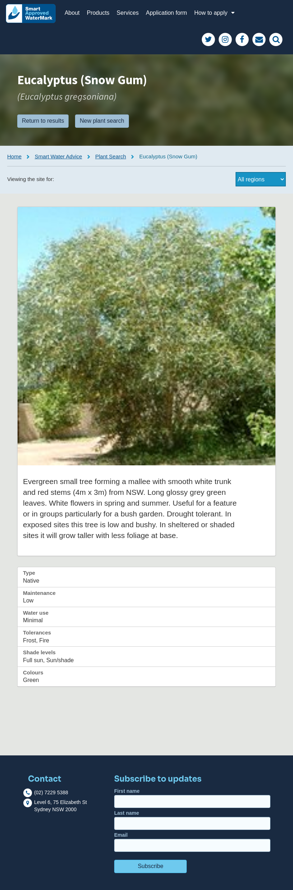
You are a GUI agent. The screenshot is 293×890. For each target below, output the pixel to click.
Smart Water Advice (58, 156)
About (72, 13)
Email (192, 842)
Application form (166, 13)
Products (98, 13)
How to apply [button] (215, 13)
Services (128, 13)
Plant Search (110, 156)
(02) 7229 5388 (51, 792)
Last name (192, 820)
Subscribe (150, 866)
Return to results (43, 121)
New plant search (102, 121)
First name (192, 798)
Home (14, 156)
